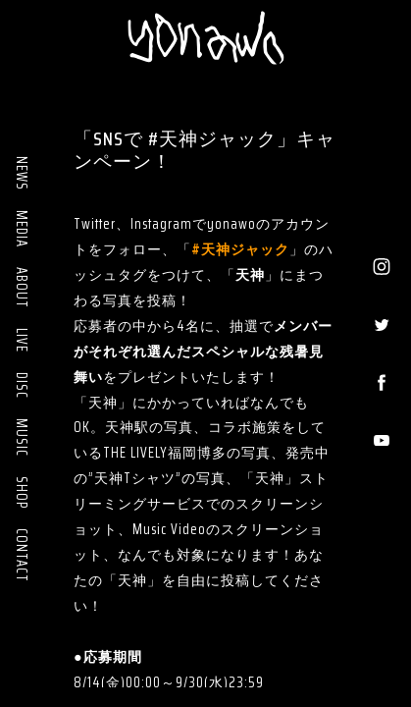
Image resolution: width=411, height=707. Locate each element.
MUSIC (21, 437)
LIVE (21, 340)
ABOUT (21, 287)
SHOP (21, 492)
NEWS (21, 173)
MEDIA (21, 228)
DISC (21, 385)
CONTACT (21, 555)
